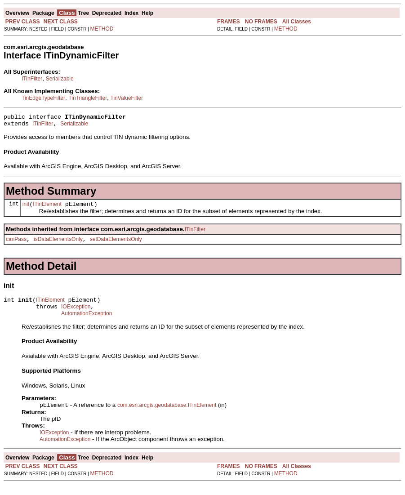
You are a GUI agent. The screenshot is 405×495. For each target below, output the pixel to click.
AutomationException (86, 323)
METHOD (102, 29)
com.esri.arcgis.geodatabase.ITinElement (166, 415)
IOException (75, 315)
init (25, 208)
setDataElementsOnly (116, 244)
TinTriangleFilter (87, 98)
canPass (16, 244)
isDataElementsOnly (58, 244)
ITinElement (47, 208)
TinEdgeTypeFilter (43, 98)
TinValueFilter (127, 98)
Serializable (60, 79)
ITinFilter (32, 79)
